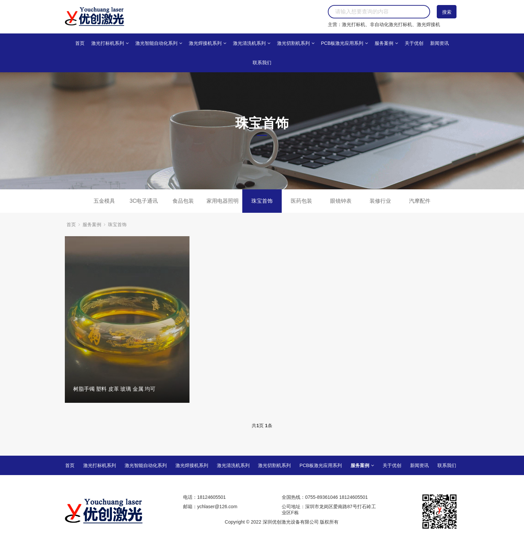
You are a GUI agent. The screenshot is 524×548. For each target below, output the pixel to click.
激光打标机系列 (110, 43)
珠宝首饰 (262, 201)
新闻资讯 (439, 43)
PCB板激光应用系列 (344, 43)
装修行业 (380, 201)
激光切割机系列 (295, 43)
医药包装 (301, 201)
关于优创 (414, 43)
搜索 (446, 12)
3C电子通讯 (144, 201)
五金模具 (104, 201)
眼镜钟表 (341, 201)
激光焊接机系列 (207, 43)
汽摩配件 (419, 201)
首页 (80, 43)
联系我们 (262, 62)
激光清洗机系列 (251, 43)
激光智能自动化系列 (158, 43)
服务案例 (386, 43)
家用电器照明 (223, 201)
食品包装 (183, 201)
